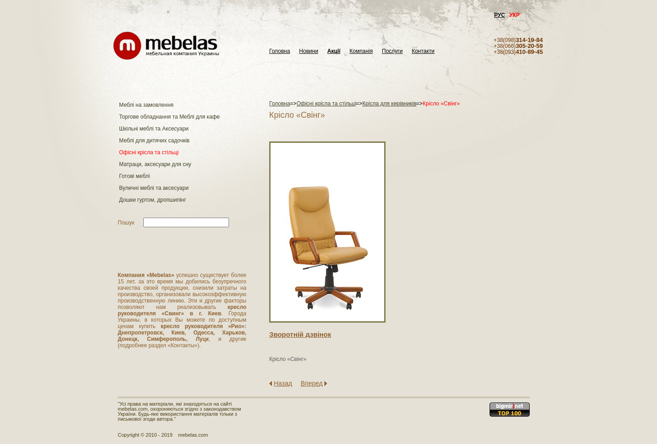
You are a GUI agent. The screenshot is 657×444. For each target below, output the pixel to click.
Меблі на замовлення (146, 105)
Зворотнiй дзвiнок (300, 334)
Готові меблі (134, 176)
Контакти (423, 51)
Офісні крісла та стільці (148, 152)
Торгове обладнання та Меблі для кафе (169, 117)
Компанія (361, 51)
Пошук (126, 222)
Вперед (312, 383)
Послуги (392, 51)
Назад (283, 383)
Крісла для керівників (389, 103)
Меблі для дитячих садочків (154, 140)
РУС (499, 15)
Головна (279, 51)
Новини (308, 51)
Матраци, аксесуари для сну (155, 164)
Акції (333, 51)
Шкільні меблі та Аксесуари (153, 128)
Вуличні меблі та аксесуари (153, 188)
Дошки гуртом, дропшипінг (152, 200)
